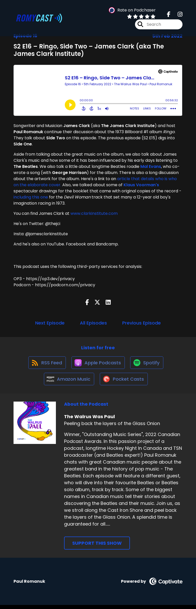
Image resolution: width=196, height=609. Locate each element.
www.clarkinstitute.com (94, 213)
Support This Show (97, 547)
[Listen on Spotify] (148, 364)
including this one (31, 197)
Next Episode (50, 323)
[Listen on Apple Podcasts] (98, 364)
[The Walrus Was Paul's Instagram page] (177, 15)
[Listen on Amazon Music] (68, 382)
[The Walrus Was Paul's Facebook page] (168, 15)
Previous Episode (141, 323)
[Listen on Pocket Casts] (124, 382)
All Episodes (93, 323)
